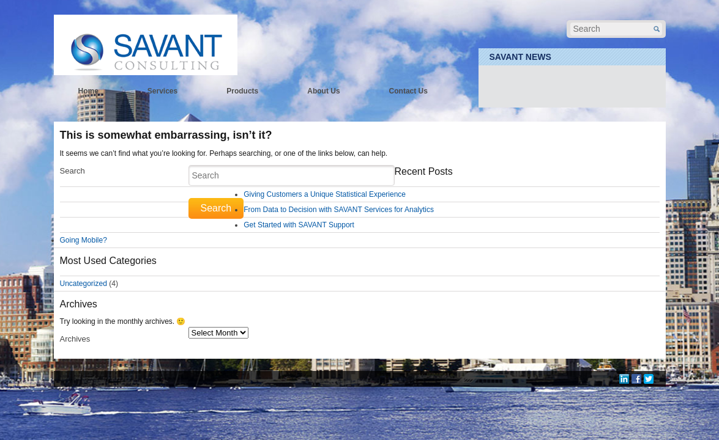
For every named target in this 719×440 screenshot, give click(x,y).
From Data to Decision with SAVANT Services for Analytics (339, 209)
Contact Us (408, 91)
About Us (323, 91)
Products (242, 91)
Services (162, 91)
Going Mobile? (83, 240)
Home (88, 91)
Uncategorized (83, 283)
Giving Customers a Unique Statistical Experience (325, 194)
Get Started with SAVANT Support (299, 225)
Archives (75, 338)
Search (72, 170)
